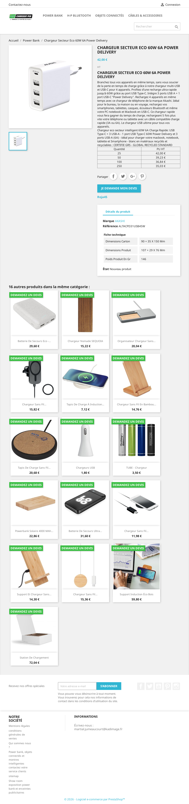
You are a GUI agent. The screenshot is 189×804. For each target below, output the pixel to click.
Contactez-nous (20, 5)
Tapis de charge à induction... (85, 404)
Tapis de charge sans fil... (34, 467)
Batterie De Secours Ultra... (85, 531)
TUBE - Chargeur (136, 467)
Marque (108, 221)
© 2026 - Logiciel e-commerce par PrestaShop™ (94, 799)
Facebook (141, 686)
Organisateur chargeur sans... (137, 341)
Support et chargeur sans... (34, 594)
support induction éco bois (136, 594)
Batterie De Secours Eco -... (34, 341)
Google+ (132, 176)
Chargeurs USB (85, 467)
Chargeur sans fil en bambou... (136, 404)
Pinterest (142, 176)
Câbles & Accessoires (145, 15)
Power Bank (53, 15)
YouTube (158, 686)
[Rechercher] (157, 26)
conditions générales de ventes (17, 734)
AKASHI (120, 221)
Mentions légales (19, 726)
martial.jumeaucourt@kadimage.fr (98, 729)
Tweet (123, 176)
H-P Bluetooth (79, 15)
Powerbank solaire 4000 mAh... (34, 531)
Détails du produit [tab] (118, 211)
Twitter (149, 686)
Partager (113, 176)
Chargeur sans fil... (34, 404)
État (106, 269)
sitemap (14, 776)
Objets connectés (109, 15)
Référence (110, 226)
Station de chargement (34, 657)
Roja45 (102, 197)
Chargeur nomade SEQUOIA (85, 341)
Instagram (176, 686)
